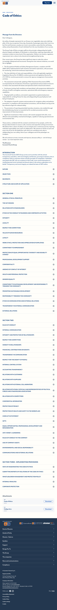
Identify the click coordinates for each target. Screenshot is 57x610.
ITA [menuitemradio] (50, 591)
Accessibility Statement (8, 594)
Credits (4, 604)
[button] (28, 169)
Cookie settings (6, 601)
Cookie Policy (6, 599)
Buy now (47, 3)
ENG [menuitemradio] (53, 591)
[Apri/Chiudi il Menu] (54, 3)
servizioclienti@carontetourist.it (10, 587)
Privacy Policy (6, 596)
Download (48, 501)
